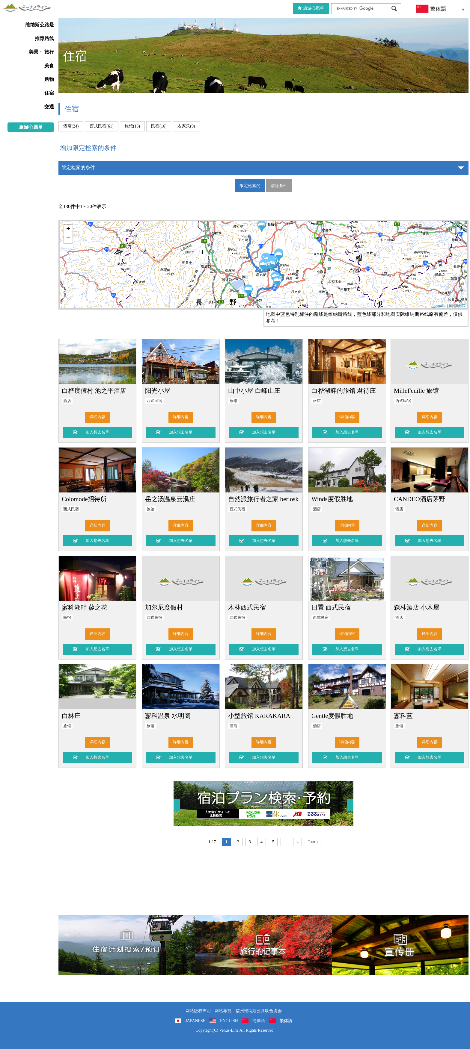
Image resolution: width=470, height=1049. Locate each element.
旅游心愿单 (311, 8)
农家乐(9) (186, 126)
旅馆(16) (132, 126)
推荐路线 (44, 38)
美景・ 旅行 (41, 51)
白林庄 (71, 715)
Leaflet (441, 305)
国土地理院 (457, 305)
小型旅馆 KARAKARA (259, 715)
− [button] (68, 238)
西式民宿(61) (101, 126)
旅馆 (233, 401)
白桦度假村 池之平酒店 (94, 390)
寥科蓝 (403, 715)
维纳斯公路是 (39, 24)
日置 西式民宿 (331, 607)
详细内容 (97, 417)
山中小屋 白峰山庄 (254, 390)
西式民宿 (154, 401)
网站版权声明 (198, 1011)
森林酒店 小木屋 (416, 607)
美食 (49, 65)
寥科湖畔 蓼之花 (84, 607)
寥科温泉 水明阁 (168, 715)
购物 (49, 79)
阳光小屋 (157, 390)
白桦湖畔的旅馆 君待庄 (343, 390)
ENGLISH (229, 1020)
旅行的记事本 (263, 945)
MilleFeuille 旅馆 (416, 390)
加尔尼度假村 (164, 607)
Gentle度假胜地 (332, 715)
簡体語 (258, 1020)
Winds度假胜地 (331, 498)
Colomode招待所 (84, 498)
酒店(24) (71, 126)
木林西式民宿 (247, 607)
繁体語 (286, 1020)
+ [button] (68, 229)
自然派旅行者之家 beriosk (263, 498)
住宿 (49, 92)
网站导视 (223, 1011)
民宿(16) (158, 126)
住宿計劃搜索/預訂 (126, 945)
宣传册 (400, 945)
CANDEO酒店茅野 (419, 498)
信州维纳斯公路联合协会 (259, 1011)
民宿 (67, 618)
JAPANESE (195, 1020)
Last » (313, 842)
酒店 (67, 401)
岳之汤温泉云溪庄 (170, 498)
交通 (49, 106)
